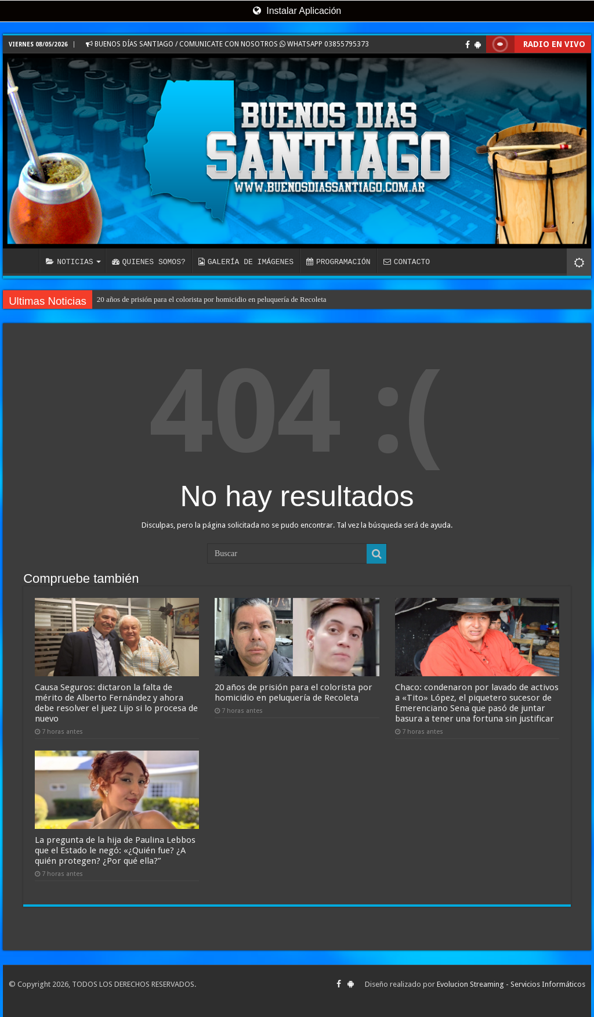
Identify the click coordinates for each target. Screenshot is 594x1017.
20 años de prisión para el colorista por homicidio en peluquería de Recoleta (212, 299)
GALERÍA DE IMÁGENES (246, 262)
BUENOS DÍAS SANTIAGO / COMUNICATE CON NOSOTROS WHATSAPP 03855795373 (227, 44)
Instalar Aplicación (297, 11)
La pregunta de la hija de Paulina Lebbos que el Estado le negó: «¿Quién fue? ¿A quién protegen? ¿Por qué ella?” (115, 850)
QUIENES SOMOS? (149, 262)
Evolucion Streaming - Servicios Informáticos (511, 984)
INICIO (24, 260)
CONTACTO (406, 262)
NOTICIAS (69, 262)
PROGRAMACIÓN (338, 262)
